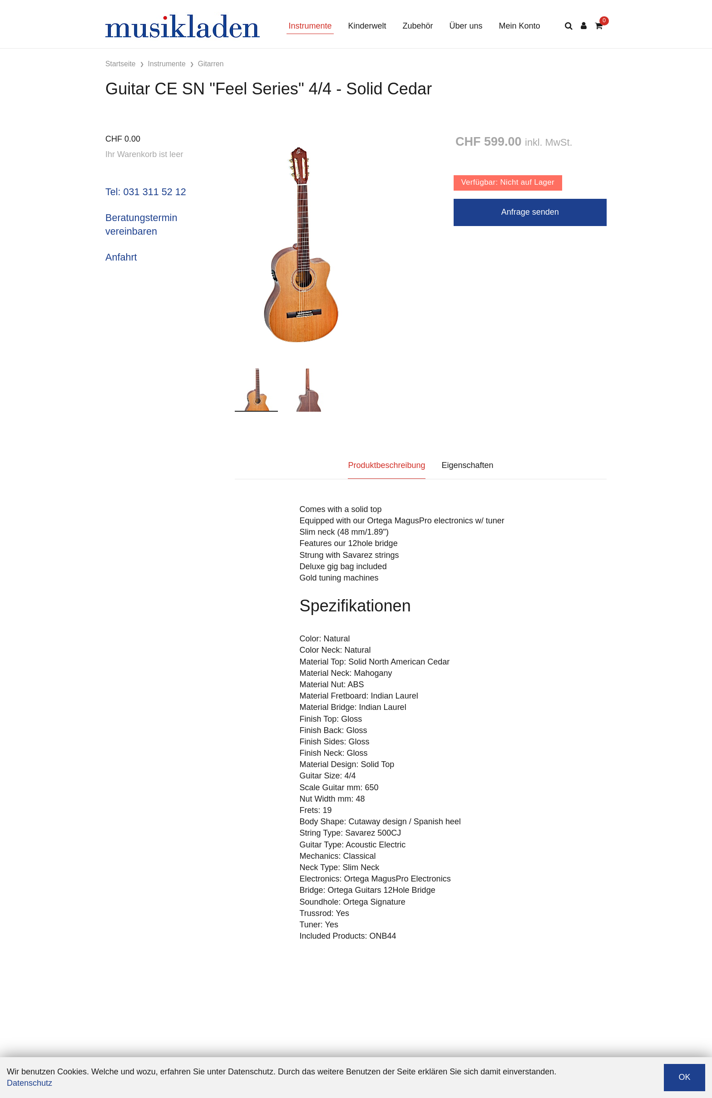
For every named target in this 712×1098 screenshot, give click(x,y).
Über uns (466, 25)
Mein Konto (519, 25)
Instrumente (309, 25)
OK (684, 1077)
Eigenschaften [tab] (468, 465)
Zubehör (417, 25)
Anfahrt (121, 257)
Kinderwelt (367, 25)
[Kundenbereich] (584, 26)
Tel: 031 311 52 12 (145, 191)
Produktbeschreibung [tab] (386, 465)
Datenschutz (29, 1083)
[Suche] (569, 26)
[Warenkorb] (599, 26)
